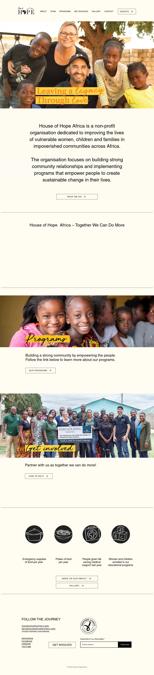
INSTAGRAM (27, 638)
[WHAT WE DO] (77, 196)
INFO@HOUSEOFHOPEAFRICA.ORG (38, 629)
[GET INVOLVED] (62, 645)
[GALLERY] (77, 585)
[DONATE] (127, 11)
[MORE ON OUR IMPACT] (77, 578)
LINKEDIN (26, 644)
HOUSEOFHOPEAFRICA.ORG (35, 626)
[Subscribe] (125, 645)
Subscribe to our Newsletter (92, 639)
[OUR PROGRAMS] (41, 370)
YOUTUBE (26, 647)
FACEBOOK (27, 641)
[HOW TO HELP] (39, 476)
